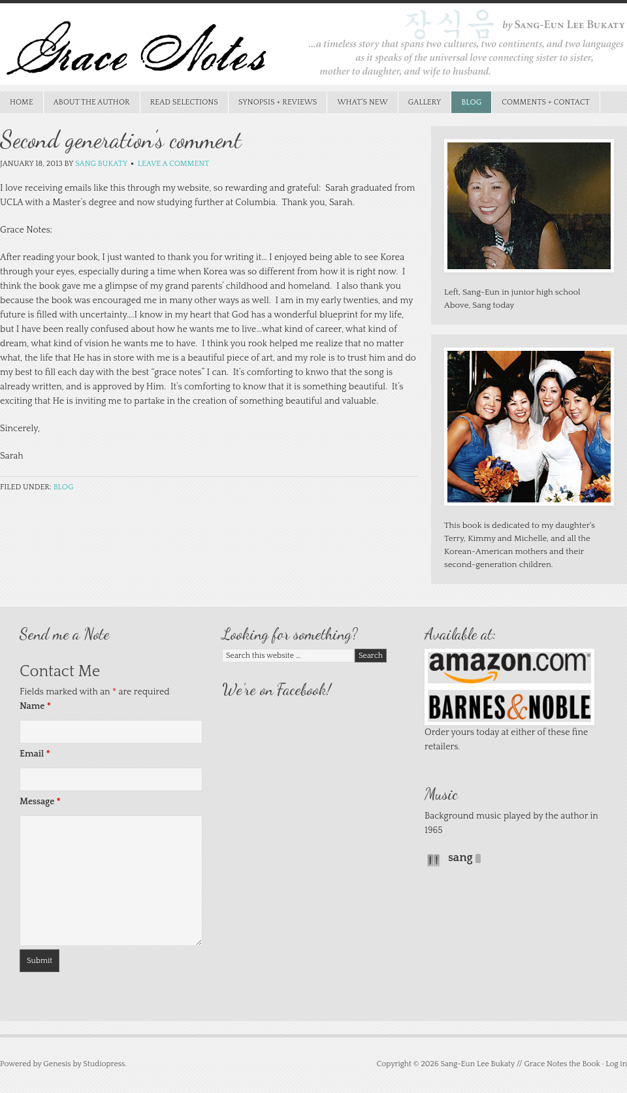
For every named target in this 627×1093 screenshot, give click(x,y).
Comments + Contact (546, 102)
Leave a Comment (174, 163)
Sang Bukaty (101, 163)
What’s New (357, 102)
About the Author (92, 102)
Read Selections (179, 102)
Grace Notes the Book (313, 47)
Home (21, 102)
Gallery (425, 102)
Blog (471, 102)
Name (35, 706)
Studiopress (104, 1064)
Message (40, 801)
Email (35, 754)
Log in (616, 1064)
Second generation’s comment (121, 139)
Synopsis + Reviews (273, 102)
